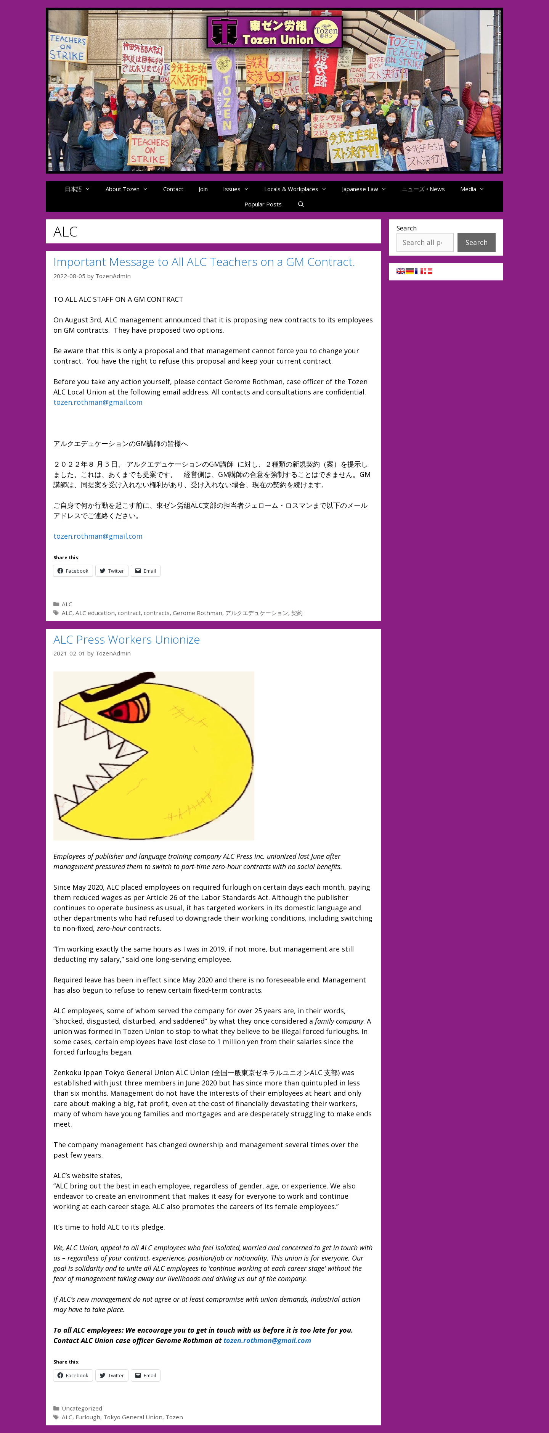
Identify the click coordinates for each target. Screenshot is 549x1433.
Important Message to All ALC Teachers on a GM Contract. (204, 261)
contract (129, 613)
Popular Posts (263, 204)
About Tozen (131, 188)
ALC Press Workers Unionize (126, 639)
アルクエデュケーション (256, 613)
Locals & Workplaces (299, 188)
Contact (173, 189)
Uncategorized (82, 1408)
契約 (297, 613)
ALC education (95, 613)
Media (476, 188)
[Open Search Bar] (300, 204)
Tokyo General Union (132, 1417)
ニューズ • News (423, 189)
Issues (240, 188)
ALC (67, 604)
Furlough (87, 1417)
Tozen (174, 1417)
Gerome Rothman (197, 613)
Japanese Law (368, 188)
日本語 (81, 188)
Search (406, 228)
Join (203, 189)
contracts (157, 613)
